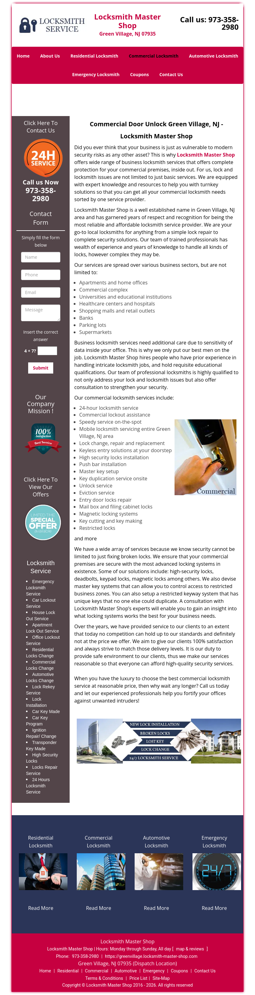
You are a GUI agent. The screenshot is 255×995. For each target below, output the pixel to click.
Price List (138, 978)
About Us (50, 56)
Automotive (126, 970)
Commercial (96, 970)
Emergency (153, 970)
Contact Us (171, 74)
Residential (68, 970)
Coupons (139, 74)
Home (23, 56)
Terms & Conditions (104, 978)
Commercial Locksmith (153, 56)
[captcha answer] (47, 350)
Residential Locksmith (95, 56)
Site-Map (161, 978)
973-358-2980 (223, 23)
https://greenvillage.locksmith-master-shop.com (151, 956)
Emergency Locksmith (95, 74)
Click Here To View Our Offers (41, 487)
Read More (40, 908)
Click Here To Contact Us (41, 126)
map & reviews (190, 948)
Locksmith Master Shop (206, 154)
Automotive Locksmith (213, 56)
